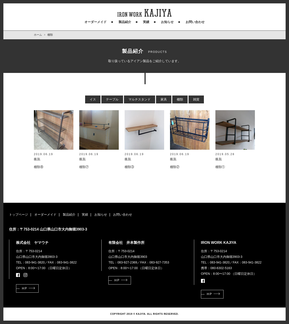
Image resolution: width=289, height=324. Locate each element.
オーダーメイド (95, 22)
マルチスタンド (139, 99)
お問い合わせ (195, 22)
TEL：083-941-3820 (30, 262)
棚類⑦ (84, 167)
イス (93, 99)
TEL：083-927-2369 (122, 262)
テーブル (112, 99)
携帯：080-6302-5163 (216, 268)
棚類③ (129, 167)
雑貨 (196, 99)
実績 (146, 22)
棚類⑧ (38, 167)
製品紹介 (125, 22)
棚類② (174, 167)
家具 (164, 99)
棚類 (180, 99)
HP (24, 288)
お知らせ (167, 22)
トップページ (18, 214)
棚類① (220, 167)
